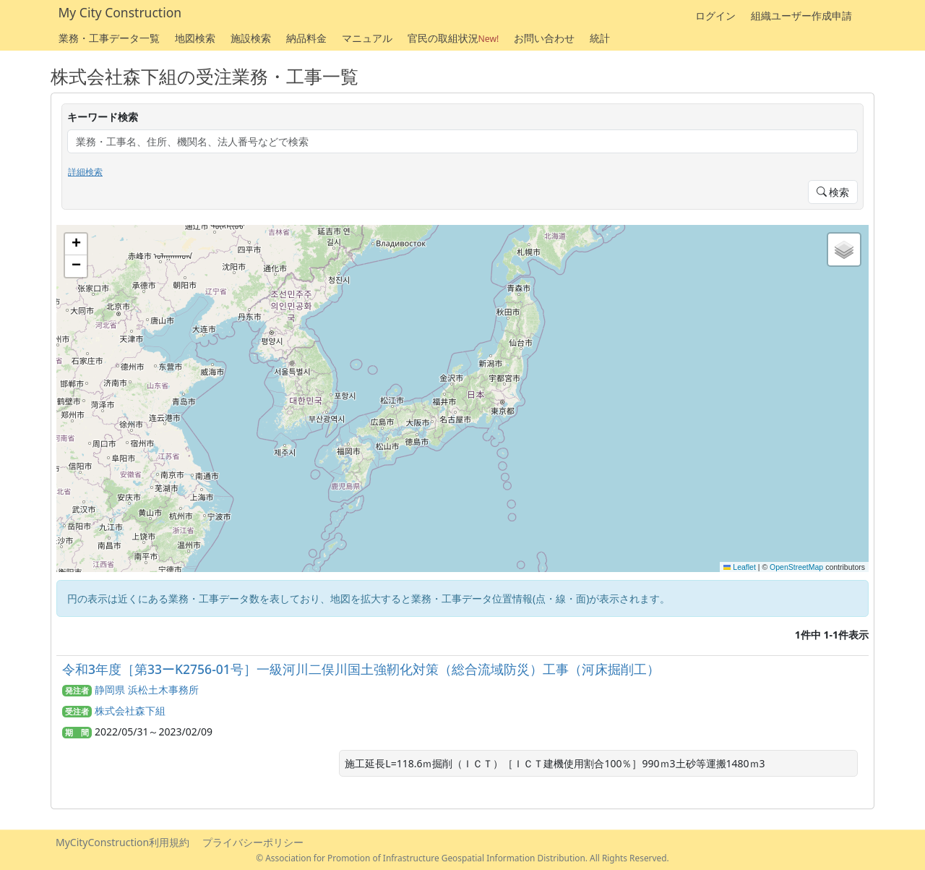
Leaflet (739, 567)
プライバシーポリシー (253, 842)
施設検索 (251, 38)
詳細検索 (85, 172)
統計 (600, 38)
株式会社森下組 (130, 710)
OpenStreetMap (796, 567)
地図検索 (195, 38)
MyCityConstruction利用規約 (122, 842)
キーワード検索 (102, 117)
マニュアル (367, 38)
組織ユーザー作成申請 (801, 15)
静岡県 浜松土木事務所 (147, 689)
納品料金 (306, 38)
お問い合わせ (544, 38)
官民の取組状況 (453, 38)
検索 (833, 192)
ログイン (715, 15)
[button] (76, 244)
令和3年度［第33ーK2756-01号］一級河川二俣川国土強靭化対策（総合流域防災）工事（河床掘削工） (361, 669)
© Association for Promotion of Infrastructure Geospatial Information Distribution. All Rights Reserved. (462, 857)
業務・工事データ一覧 (109, 38)
